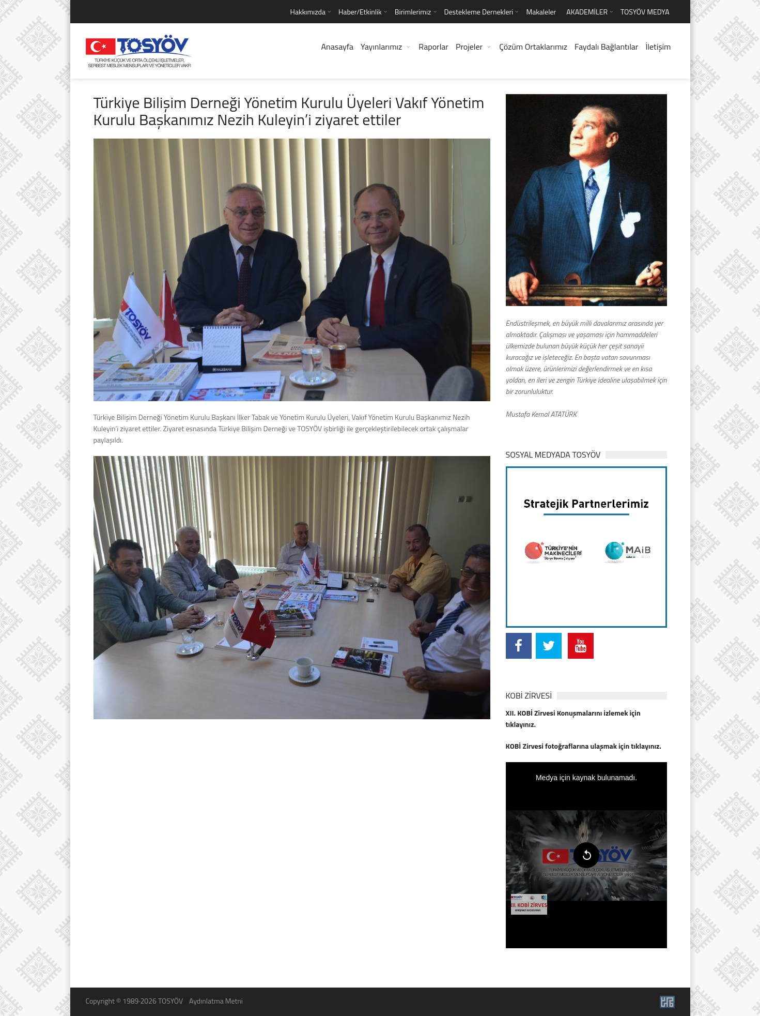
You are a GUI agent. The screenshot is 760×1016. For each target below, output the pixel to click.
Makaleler (541, 11)
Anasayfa (337, 46)
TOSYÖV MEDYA (645, 11)
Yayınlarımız (381, 46)
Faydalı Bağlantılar (606, 46)
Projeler (469, 46)
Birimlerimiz (413, 11)
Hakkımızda (307, 11)
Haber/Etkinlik (360, 11)
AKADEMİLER (587, 11)
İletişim (658, 46)
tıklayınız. (521, 724)
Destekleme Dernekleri (479, 11)
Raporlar (433, 46)
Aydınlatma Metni (216, 1000)
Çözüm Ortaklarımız (533, 46)
